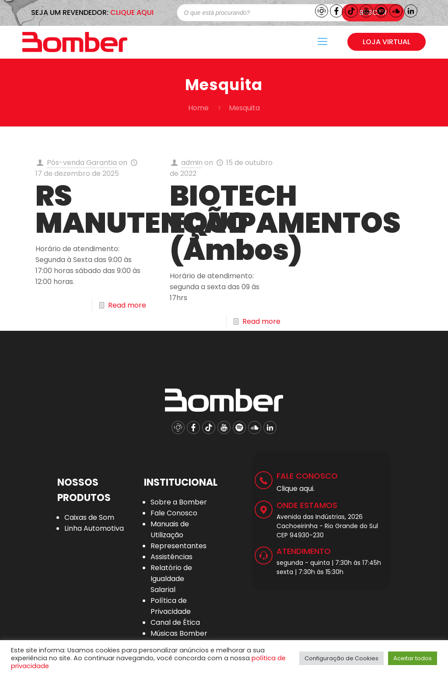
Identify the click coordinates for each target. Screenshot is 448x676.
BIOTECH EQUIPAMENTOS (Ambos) (285, 223)
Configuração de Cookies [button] (341, 658)
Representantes (178, 546)
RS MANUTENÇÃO (141, 209)
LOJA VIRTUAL (386, 42)
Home (198, 108)
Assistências (171, 557)
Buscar (373, 12)
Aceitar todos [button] (412, 658)
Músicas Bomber (178, 633)
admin (192, 163)
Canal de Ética (175, 622)
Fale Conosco (173, 513)
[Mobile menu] (322, 41)
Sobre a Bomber (178, 502)
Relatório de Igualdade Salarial (171, 579)
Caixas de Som (89, 517)
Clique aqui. (295, 488)
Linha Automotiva (94, 528)
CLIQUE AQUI (132, 12)
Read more (127, 305)
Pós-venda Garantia (82, 163)
